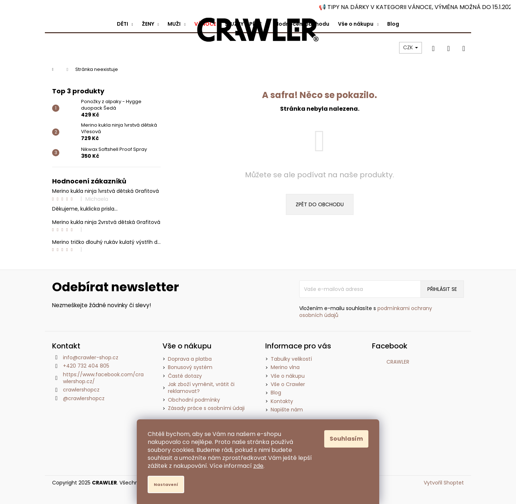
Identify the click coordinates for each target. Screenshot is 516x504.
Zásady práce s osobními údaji (206, 408)
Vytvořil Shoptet (444, 482)
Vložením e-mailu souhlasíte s (365, 312)
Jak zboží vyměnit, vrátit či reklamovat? (201, 388)
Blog (276, 392)
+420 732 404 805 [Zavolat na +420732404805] (86, 365)
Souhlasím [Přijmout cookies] (346, 439)
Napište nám (287, 409)
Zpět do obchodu (320, 204)
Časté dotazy (185, 376)
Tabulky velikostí (291, 359)
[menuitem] (125, 24)
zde (258, 466)
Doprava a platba (190, 359)
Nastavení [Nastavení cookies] (166, 484)
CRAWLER (397, 361)
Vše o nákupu (288, 376)
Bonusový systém (190, 367)
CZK (410, 47)
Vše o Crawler (288, 384)
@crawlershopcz (84, 398)
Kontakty (282, 401)
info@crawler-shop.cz (90, 357)
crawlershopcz (81, 389)
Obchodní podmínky (194, 400)
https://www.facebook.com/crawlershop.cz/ (103, 378)
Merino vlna (285, 367)
